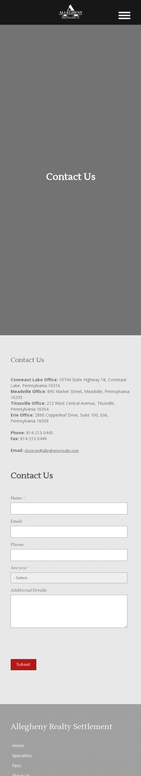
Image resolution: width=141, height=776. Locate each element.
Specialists (22, 755)
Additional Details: (29, 590)
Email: (18, 521)
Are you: (20, 568)
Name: (18, 498)
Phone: (18, 544)
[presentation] (56, 643)
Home (18, 745)
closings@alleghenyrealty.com (52, 450)
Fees (16, 765)
